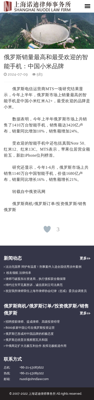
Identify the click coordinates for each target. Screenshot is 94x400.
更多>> (85, 258)
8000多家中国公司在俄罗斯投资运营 (29, 327)
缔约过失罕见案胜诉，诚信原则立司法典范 (33, 285)
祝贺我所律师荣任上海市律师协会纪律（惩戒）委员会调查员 (45, 291)
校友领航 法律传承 (17, 273)
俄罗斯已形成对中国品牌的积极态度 (29, 334)
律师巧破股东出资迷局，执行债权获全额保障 (35, 279)
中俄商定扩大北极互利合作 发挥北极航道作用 (35, 346)
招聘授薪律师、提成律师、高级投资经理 (32, 321)
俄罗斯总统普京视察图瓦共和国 (26, 340)
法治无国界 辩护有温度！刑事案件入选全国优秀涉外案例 (42, 267)
